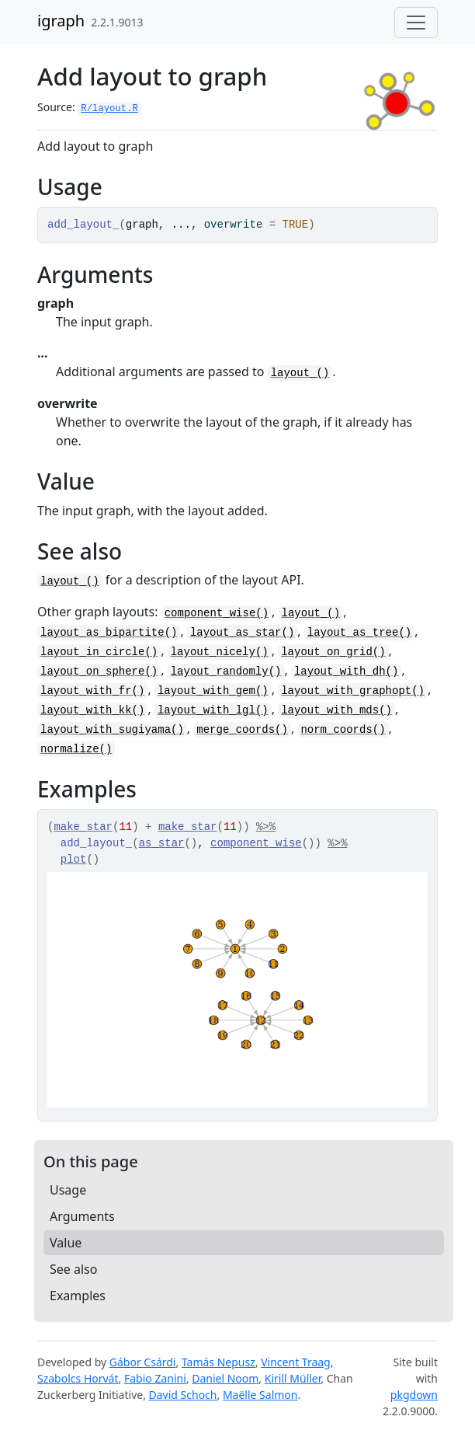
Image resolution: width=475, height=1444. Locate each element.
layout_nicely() (220, 652)
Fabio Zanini (155, 1378)
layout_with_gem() (213, 691)
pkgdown (414, 1394)
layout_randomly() (226, 671)
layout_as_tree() (359, 632)
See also (73, 1269)
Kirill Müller (293, 1378)
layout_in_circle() (99, 652)
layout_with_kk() (92, 710)
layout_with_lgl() (213, 710)
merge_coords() (242, 730)
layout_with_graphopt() (353, 691)
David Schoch (183, 1394)
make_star (83, 827)
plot (74, 859)
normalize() (76, 749)
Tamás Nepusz (218, 1362)
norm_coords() (342, 730)
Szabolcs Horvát (78, 1378)
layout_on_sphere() (99, 671)
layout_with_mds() (336, 710)
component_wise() (217, 613)
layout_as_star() (242, 632)
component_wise (256, 843)
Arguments (82, 1216)
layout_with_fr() (92, 691)
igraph (61, 20)
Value (65, 1242)
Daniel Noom (225, 1378)
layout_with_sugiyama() (112, 730)
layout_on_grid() (333, 652)
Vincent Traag (296, 1362)
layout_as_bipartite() (108, 632)
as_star (162, 843)
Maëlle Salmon (260, 1394)
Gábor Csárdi (142, 1362)
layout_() (300, 373)
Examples (78, 1295)
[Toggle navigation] (416, 22)
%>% (266, 827)
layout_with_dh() (346, 671)
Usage (68, 1189)
